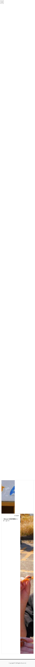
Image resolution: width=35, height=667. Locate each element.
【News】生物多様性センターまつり (10, 520)
